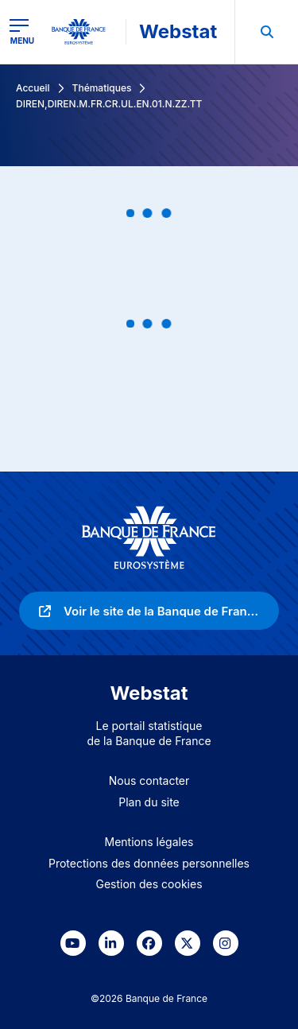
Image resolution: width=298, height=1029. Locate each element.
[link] (149, 611)
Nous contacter (149, 780)
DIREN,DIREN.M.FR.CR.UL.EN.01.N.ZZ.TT (109, 104)
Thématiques (102, 88)
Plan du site (149, 802)
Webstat (178, 31)
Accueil (33, 88)
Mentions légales (149, 841)
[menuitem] (266, 32)
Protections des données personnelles (149, 863)
